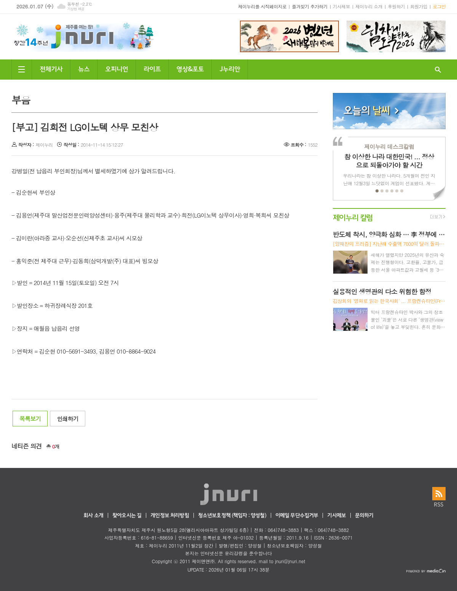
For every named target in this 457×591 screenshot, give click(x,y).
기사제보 (341, 6)
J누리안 (229, 68)
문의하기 (364, 516)
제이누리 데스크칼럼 (389, 147)
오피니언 (116, 68)
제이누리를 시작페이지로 (262, 6)
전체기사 (51, 68)
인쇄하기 (67, 419)
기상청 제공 (75, 8)
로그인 (439, 6)
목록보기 (30, 419)
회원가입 (418, 6)
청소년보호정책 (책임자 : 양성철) (232, 516)
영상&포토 (190, 68)
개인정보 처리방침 (169, 516)
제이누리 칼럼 (353, 217)
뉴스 (83, 68)
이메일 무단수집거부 (296, 516)
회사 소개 (93, 516)
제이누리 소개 (368, 6)
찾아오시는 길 (126, 516)
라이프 (152, 68)
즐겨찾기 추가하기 (310, 6)
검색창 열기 (438, 69)
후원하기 (396, 6)
